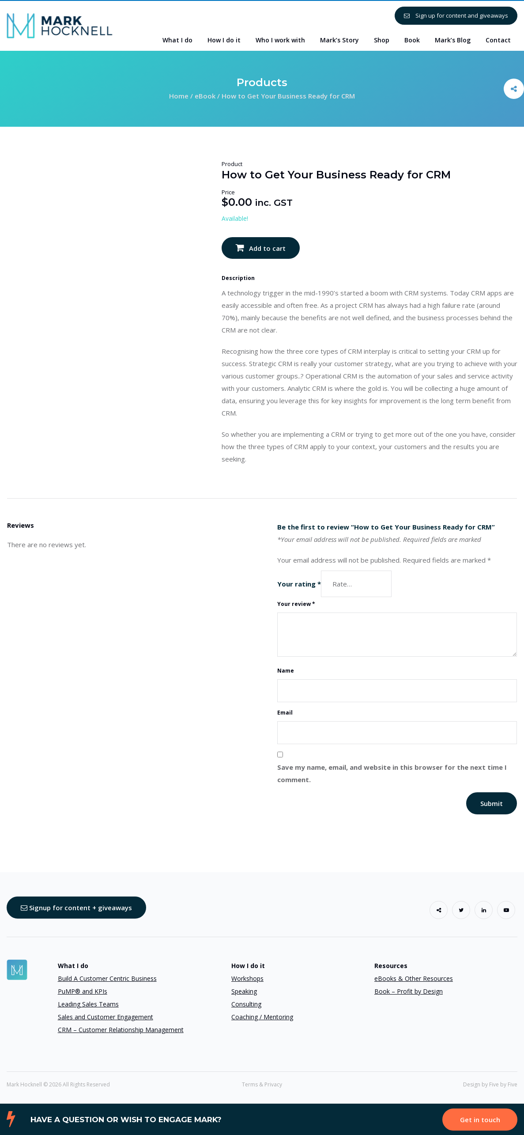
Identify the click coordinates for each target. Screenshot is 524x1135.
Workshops (247, 978)
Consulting (246, 1004)
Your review (296, 604)
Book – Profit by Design (408, 991)
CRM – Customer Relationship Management (121, 1029)
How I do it (248, 965)
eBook (205, 95)
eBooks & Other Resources (413, 978)
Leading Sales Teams (88, 1004)
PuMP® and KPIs (82, 991)
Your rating (299, 583)
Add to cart (267, 248)
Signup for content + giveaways (76, 907)
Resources (390, 965)
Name (285, 670)
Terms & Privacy (262, 1084)
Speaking (244, 991)
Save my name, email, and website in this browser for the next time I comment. (392, 773)
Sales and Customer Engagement (105, 1017)
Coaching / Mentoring (262, 1017)
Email (285, 712)
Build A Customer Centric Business (107, 978)
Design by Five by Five (490, 1084)
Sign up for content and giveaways (456, 15)
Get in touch (480, 1119)
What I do (73, 965)
